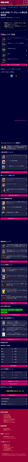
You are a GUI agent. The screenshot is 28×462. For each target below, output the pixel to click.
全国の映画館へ (13, 365)
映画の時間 (3, 7)
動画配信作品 (7, 445)
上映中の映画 (7, 414)
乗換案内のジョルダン (9, 453)
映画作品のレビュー (8, 420)
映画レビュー (14, 303)
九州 (2, 362)
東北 (16, 354)
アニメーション (18, 372)
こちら (6, 69)
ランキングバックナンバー (10, 437)
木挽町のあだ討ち (12, 48)
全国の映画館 (7, 428)
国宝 (9, 53)
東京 (2, 348)
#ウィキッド (10, 309)
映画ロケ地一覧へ (13, 383)
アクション (3, 372)
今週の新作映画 (7, 416)
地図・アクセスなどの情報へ (13, 64)
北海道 (2, 354)
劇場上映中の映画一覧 (13, 195)
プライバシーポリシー (21, 453)
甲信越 (2, 356)
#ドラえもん (3, 309)
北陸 (16, 356)
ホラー (16, 377)
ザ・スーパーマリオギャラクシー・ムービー (16, 38)
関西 (2, 351)
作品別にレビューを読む (9, 422)
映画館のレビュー (8, 430)
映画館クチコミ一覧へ (13, 381)
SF (1, 375)
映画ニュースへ (13, 261)
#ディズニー (3, 312)
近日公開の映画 (7, 417)
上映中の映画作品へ (5, 398)
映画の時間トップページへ (7, 404)
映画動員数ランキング (9, 436)
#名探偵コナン (18, 309)
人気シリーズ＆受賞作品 (9, 419)
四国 (16, 359)
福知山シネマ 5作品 (8, 34)
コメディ (3, 377)
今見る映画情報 (7, 448)
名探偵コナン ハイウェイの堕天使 (16, 43)
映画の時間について (13, 395)
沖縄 (16, 362)
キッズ (16, 375)
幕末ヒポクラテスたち (13, 59)
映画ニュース (7, 444)
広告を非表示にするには (20, 120)
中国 (2, 359)
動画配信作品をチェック (13, 218)
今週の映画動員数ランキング (7, 172)
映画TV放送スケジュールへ (14, 339)
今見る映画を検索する (12, 7)
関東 (16, 348)
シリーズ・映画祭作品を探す (13, 314)
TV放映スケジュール (8, 447)
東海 (16, 351)
